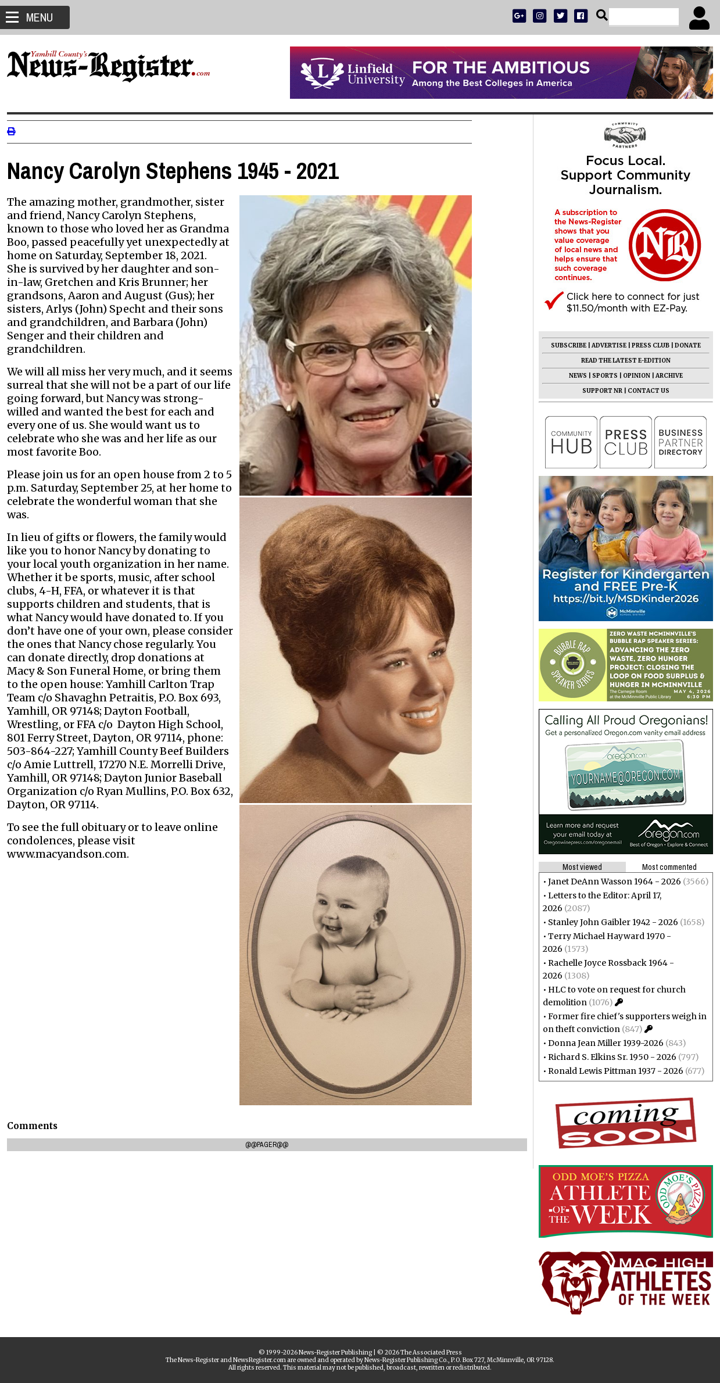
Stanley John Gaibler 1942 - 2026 (608, 922)
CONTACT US (644, 391)
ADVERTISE (604, 345)
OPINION (632, 375)
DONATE (683, 345)
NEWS (573, 375)
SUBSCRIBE (564, 345)
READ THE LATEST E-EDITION (621, 360)
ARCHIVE (664, 375)
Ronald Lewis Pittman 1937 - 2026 (611, 1071)
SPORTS (600, 375)
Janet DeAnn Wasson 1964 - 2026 (609, 881)
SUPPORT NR (598, 391)
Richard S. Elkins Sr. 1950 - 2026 (607, 1057)
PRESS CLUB (646, 345)
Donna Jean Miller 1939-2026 (601, 1043)
